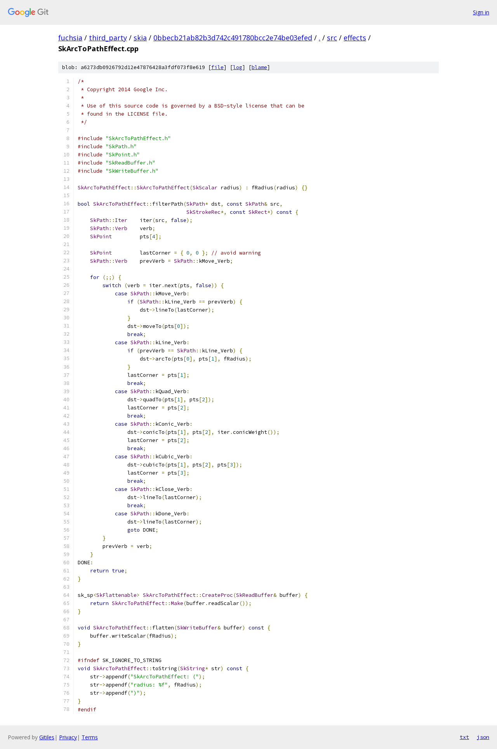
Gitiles (46, 737)
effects (355, 37)
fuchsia (70, 37)
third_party (108, 37)
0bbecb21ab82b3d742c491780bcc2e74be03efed (232, 37)
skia (140, 37)
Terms (90, 737)
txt (464, 736)
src (332, 37)
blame (259, 67)
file (217, 67)
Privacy (68, 737)
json (483, 736)
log (237, 67)
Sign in (481, 12)
